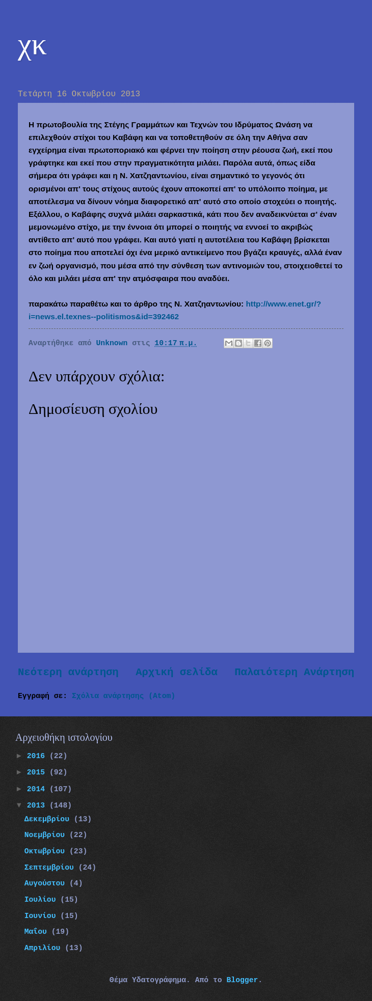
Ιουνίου (42, 916)
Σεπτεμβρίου (51, 868)
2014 (38, 789)
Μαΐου (37, 932)
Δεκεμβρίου (49, 819)
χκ (32, 44)
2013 (38, 805)
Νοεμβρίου (46, 835)
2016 (38, 756)
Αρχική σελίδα (177, 672)
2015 (38, 772)
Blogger (242, 980)
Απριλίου (44, 948)
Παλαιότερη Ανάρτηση (294, 672)
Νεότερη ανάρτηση (68, 672)
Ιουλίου (42, 900)
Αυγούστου (46, 883)
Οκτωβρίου (46, 851)
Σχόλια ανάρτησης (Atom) (123, 696)
